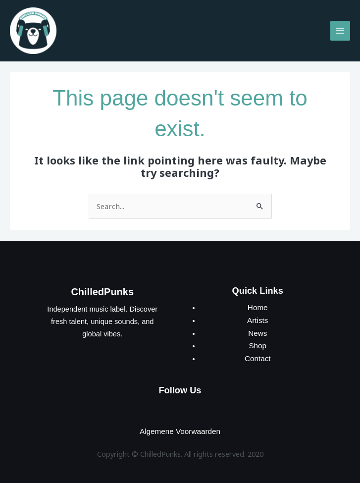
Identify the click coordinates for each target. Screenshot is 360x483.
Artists (258, 317)
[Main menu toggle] (340, 29)
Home (257, 304)
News (257, 329)
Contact (257, 353)
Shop (257, 341)
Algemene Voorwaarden (180, 425)
